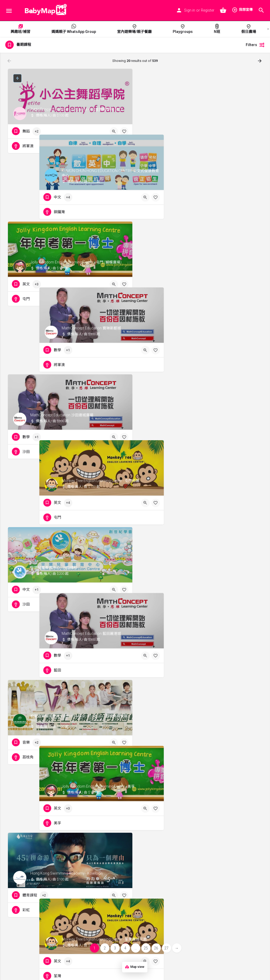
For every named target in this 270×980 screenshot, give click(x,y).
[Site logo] (44, 10)
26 (156, 948)
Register (207, 10)
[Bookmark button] (124, 131)
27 (166, 948)
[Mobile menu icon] (9, 11)
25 (146, 948)
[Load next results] (260, 60)
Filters (255, 45)
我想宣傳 (242, 10)
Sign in (189, 10)
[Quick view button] (114, 131)
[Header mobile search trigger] (261, 10)
